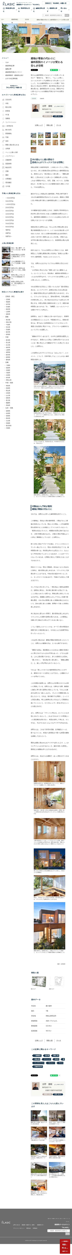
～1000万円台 (10, 201)
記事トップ (39, 132)
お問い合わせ (59, 123)
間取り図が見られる (10, 148)
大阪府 (8, 376)
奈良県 (8, 380)
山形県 (8, 314)
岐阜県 (8, 358)
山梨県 (8, 353)
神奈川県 (8, 325)
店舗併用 (6, 163)
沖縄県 (8, 431)
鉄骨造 (6, 114)
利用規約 (35, 1239)
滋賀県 (8, 371)
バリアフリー (8, 159)
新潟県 (8, 343)
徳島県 (8, 401)
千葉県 (8, 327)
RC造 (5, 117)
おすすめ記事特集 (11, 81)
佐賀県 (8, 416)
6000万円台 (9, 223)
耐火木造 (6, 110)
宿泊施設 (6, 185)
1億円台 (7, 233)
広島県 (8, 396)
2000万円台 (9, 211)
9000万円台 (9, 230)
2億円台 (8, 236)
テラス (61, 1070)
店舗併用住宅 (38, 1073)
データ (58, 132)
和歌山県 (8, 383)
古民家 (6, 151)
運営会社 (28, 1239)
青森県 (8, 305)
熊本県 (8, 421)
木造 (5, 106)
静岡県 (8, 360)
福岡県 (8, 414)
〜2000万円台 (10, 207)
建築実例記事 (15, 23)
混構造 (6, 121)
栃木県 (8, 335)
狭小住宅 (6, 132)
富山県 (8, 345)
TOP (7, 65)
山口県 (8, 398)
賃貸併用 (6, 166)
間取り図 (49, 132)
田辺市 (57, 1066)
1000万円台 (9, 204)
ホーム (3, 23)
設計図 (47, 1062)
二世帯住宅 (7, 129)
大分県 (8, 424)
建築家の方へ (40, 1236)
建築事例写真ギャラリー (13, 75)
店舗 (5, 174)
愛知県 (8, 363)
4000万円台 (9, 217)
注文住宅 (27, 23)
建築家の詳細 (48, 122)
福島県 (8, 317)
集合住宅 (6, 170)
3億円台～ (8, 239)
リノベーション (9, 125)
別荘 (5, 144)
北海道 (8, 302)
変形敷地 (6, 136)
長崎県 (8, 419)
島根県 (8, 391)
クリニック (47, 1066)
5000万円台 (9, 220)
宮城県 (8, 310)
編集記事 (8, 72)
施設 (5, 178)
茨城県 (8, 332)
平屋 (5, 140)
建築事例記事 (9, 69)
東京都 (8, 323)
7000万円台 (9, 227)
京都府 (8, 373)
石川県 (8, 348)
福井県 (8, 350)
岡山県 (8, 393)
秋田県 (8, 312)
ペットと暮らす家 (10, 155)
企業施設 (6, 181)
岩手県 (8, 307)
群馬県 (8, 337)
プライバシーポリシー (18, 1239)
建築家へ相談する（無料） (28, 1236)
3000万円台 (9, 214)
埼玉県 (8, 330)
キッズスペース (39, 1070)
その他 (6, 189)
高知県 (8, 408)
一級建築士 (37, 1062)
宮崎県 (8, 426)
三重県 (8, 368)
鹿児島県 (8, 428)
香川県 (8, 403)
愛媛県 (8, 406)
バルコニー (51, 1070)
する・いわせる (64, 1245)
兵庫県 (8, 378)
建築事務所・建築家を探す (14, 78)
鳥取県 (8, 389)
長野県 (8, 355)
